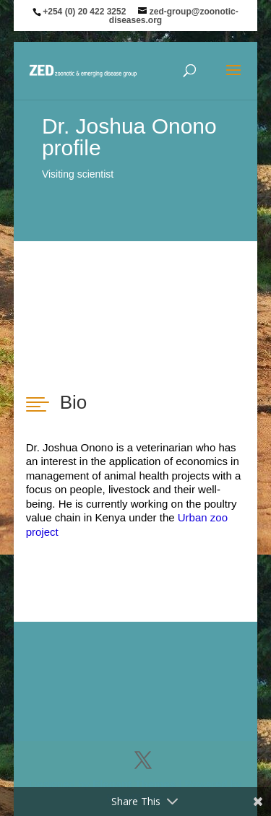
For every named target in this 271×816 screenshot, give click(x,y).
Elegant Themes (134, 784)
